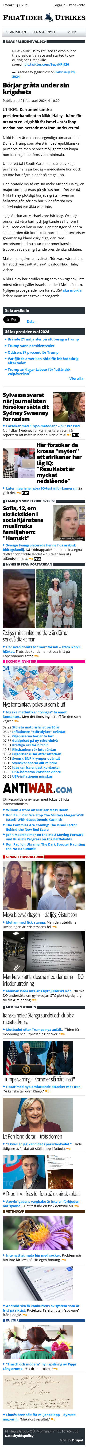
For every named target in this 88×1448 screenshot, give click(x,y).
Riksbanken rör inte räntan (34, 749)
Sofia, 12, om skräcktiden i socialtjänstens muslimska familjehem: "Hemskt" (23, 523)
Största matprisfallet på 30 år (36, 727)
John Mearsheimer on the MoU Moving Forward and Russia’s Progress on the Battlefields (45, 836)
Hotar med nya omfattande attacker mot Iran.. (44, 1086)
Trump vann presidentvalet (31, 345)
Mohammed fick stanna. (26, 922)
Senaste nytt (44, 32)
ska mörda (72, 290)
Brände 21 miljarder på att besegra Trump (43, 339)
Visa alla (76, 378)
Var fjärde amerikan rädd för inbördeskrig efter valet (43, 360)
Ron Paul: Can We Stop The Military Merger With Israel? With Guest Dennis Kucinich (45, 817)
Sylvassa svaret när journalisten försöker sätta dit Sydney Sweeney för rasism (26, 407)
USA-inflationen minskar (32, 776)
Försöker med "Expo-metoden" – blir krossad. (43, 426)
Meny (72, 32)
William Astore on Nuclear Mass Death (37, 810)
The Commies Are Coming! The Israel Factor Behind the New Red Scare (41, 827)
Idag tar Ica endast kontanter (36, 767)
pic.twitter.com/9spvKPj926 (46, 64)
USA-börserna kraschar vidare (36, 772)
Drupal (77, 1440)
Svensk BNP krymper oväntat (36, 758)
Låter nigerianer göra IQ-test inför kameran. (41, 488)
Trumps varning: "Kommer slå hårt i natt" (39, 1079)
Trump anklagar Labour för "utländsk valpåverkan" (39, 371)
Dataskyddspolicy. (19, 1435)
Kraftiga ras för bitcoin (30, 745)
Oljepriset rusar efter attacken (36, 754)
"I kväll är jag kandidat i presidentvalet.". (39, 1144)
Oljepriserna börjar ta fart (33, 736)
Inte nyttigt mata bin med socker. (33, 1255)
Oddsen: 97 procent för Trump (33, 352)
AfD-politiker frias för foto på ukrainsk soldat (41, 1193)
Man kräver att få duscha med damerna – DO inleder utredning (43, 980)
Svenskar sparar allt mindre (34, 763)
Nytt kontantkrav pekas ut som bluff (34, 704)
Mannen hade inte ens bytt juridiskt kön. (39, 991)
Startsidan (16, 32)
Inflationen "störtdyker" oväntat (38, 731)
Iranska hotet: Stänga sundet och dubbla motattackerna (38, 1018)
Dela (30, 321)
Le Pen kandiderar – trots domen (32, 1136)
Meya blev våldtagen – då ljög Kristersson (40, 914)
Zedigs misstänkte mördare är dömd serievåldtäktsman (35, 636)
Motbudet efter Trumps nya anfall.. (34, 1029)
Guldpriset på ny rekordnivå (35, 740)
